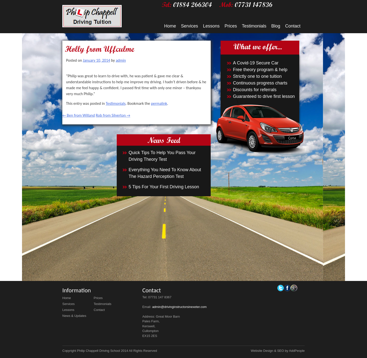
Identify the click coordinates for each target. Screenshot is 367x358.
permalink (159, 103)
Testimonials (254, 26)
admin (121, 60)
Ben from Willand (78, 115)
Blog (275, 26)
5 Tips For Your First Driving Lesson (164, 186)
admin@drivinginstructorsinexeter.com (179, 307)
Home (170, 26)
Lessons (211, 26)
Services (189, 26)
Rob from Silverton (113, 115)
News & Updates (74, 316)
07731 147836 (254, 4)
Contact (292, 26)
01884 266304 (192, 4)
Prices (231, 26)
